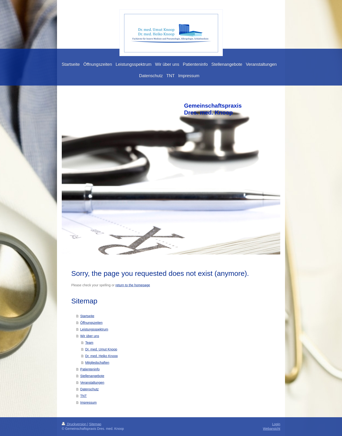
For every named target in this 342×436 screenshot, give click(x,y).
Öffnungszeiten (91, 323)
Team (89, 343)
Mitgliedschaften (97, 362)
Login (276, 424)
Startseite (87, 316)
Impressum (88, 402)
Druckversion (74, 424)
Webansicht (271, 429)
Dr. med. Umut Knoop (101, 349)
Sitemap (95, 424)
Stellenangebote (92, 376)
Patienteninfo (90, 369)
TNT (83, 396)
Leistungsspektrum (94, 329)
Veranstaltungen (92, 382)
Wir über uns (89, 336)
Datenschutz (89, 389)
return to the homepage (132, 285)
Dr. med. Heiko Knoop (101, 356)
